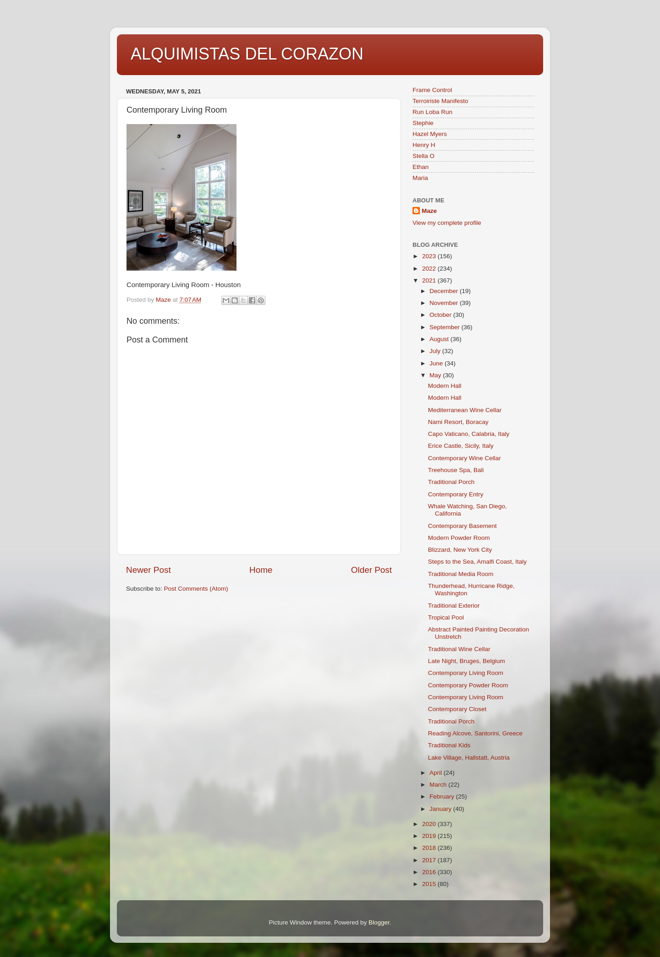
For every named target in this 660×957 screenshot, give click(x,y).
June (437, 363)
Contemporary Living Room (465, 672)
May (436, 375)
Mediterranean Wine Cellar (465, 410)
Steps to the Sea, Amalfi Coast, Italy (477, 561)
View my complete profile (446, 222)
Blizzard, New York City (460, 549)
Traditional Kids (449, 745)
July (435, 351)
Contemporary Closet (457, 709)
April (436, 772)
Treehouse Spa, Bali (456, 470)
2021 (430, 280)
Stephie (423, 123)
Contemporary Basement (462, 525)
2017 (430, 860)
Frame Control (432, 90)
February (442, 796)
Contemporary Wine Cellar (464, 458)
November (444, 302)
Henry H (423, 144)
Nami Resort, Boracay (458, 422)
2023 (430, 256)
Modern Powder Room (459, 537)
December (444, 291)
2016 (430, 872)
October (441, 314)
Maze (429, 210)
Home (260, 570)
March (438, 784)
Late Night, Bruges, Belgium (466, 661)
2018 (430, 847)
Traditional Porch (451, 481)
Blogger (379, 922)
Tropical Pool (446, 617)
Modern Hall (445, 385)
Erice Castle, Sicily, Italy (461, 445)
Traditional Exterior (454, 605)
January (441, 808)
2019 (430, 835)
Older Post (371, 570)
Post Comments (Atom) (196, 588)
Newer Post (148, 570)
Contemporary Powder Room (468, 685)
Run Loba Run (432, 112)
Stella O (423, 155)
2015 (430, 884)
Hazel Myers (429, 133)
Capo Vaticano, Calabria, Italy (469, 433)
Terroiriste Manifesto (440, 101)
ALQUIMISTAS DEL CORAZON (247, 53)
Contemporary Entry (456, 494)
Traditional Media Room (461, 574)
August (440, 339)
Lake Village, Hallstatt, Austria (469, 757)
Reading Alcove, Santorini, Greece (475, 733)
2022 (430, 268)
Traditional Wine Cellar (459, 649)
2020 (430, 824)
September (445, 327)
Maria (420, 177)
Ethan (420, 166)
